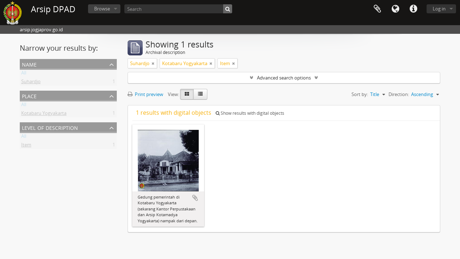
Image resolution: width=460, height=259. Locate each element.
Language (395, 9)
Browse (102, 8)
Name (29, 64)
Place (29, 95)
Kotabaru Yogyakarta (43, 114)
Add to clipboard (195, 197)
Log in (439, 8)
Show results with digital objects (250, 113)
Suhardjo (31, 82)
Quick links (413, 9)
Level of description (50, 127)
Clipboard (377, 9)
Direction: (398, 94)
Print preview (145, 94)
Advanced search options (284, 77)
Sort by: (359, 94)
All (23, 74)
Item (26, 146)
